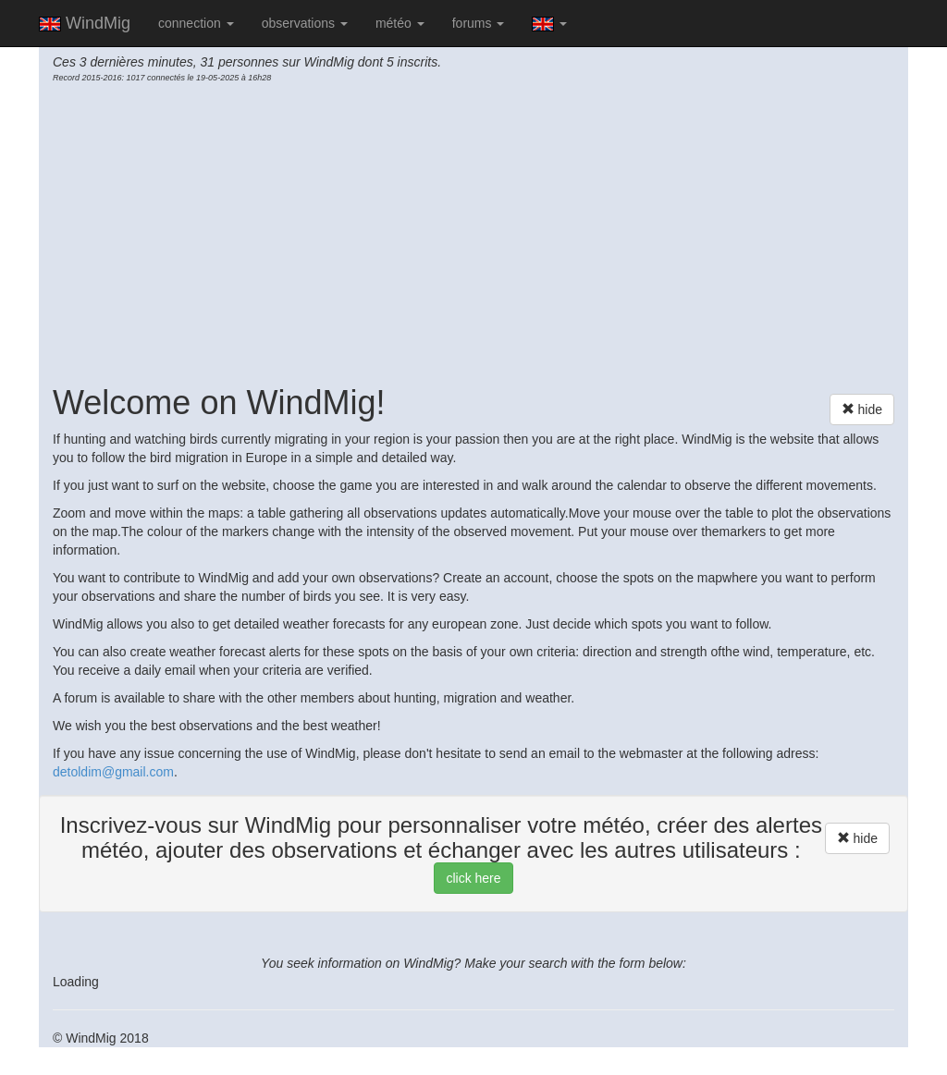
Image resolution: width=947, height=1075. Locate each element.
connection (196, 23)
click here (473, 878)
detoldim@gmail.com (113, 771)
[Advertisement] (473, 232)
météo (399, 23)
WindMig (84, 23)
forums (478, 23)
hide (862, 409)
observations (305, 23)
